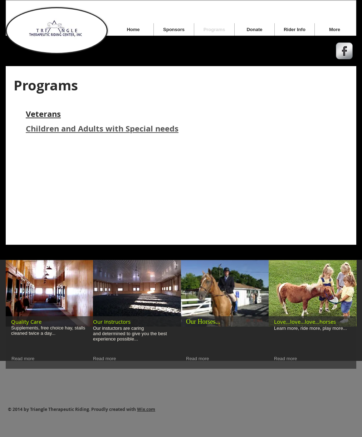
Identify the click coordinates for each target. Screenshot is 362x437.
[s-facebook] (344, 51)
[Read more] (23, 359)
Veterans (43, 113)
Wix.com (146, 409)
